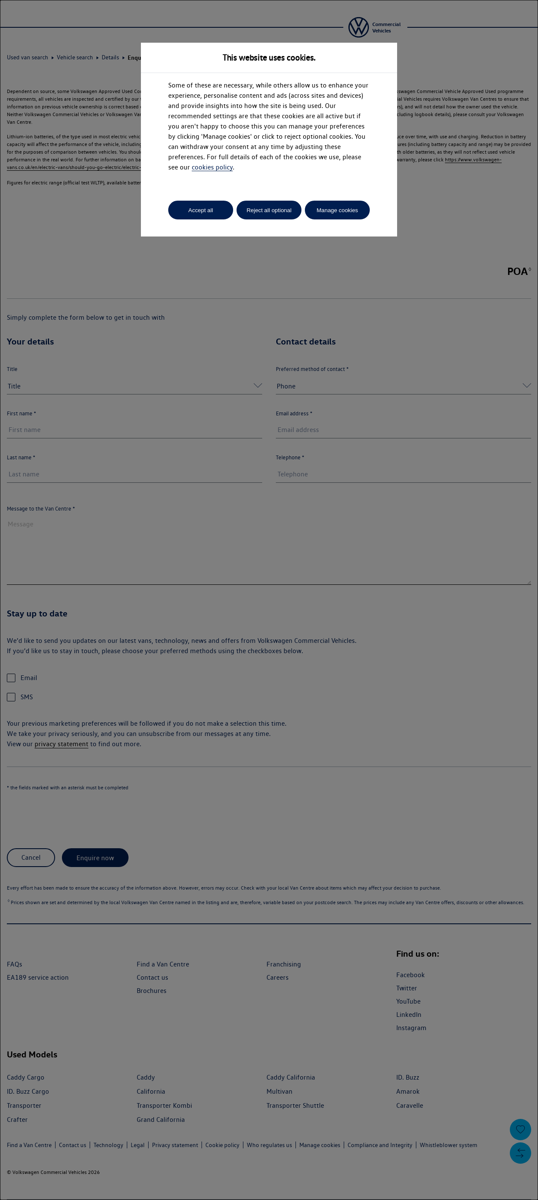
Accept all (200, 210)
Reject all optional (268, 210)
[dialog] (269, 600)
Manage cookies (337, 210)
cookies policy (212, 167)
